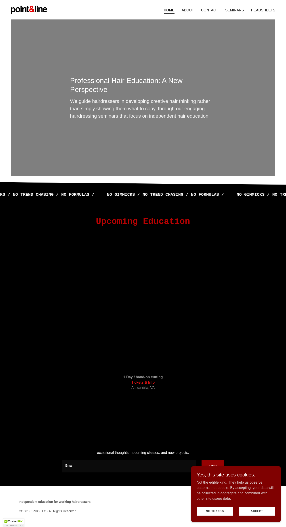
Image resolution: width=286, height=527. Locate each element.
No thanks (215, 510)
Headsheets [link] (263, 10)
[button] (13, 522)
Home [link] (169, 10)
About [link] (188, 10)
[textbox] (129, 466)
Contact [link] (209, 10)
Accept (257, 510)
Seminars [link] (234, 10)
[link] (29, 9)
